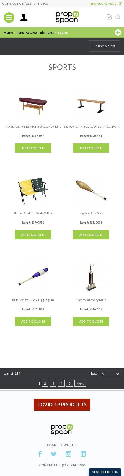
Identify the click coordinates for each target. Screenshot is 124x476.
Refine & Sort (104, 46)
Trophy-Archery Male (91, 300)
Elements (47, 32)
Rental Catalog (105, 4)
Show (93, 374)
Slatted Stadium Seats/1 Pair (33, 213)
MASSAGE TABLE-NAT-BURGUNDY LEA (33, 126)
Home (8, 32)
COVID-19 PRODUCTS (62, 404)
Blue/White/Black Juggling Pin (33, 300)
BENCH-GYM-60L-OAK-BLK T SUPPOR (91, 126)
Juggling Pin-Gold (91, 213)
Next (80, 383)
